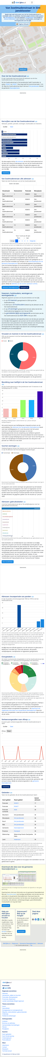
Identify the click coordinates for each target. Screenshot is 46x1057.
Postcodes (5, 997)
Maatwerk (5, 1049)
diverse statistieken (10, 19)
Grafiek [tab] (5, 127)
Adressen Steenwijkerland (10, 287)
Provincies (5, 999)
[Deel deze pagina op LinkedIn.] (38, 919)
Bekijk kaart (23, 69)
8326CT (15, 84)
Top (31, 945)
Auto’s (4, 1006)
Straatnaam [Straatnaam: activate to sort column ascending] (6, 191)
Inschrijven (21, 931)
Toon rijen (23, 238)
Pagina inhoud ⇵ (23, 24)
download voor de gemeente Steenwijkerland (25, 427)
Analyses (5, 1021)
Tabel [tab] (11, 127)
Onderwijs (5, 1014)
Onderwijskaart (6, 1038)
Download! (6, 905)
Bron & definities (8, 562)
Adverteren (5, 1045)
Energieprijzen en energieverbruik (12, 1010)
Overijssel (17, 831)
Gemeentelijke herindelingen (11, 1025)
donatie (4, 931)
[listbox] (9, 731)
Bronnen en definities (8, 1023)
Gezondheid (5, 1008)
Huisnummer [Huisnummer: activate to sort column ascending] (18, 191)
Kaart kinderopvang (8, 1036)
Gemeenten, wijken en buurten (11, 995)
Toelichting (6, 173)
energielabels (29, 17)
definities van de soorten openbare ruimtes (24, 284)
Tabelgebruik (24, 287)
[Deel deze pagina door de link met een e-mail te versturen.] (33, 919)
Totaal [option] (9, 731)
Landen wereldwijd (8, 1001)
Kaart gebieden (6, 1034)
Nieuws (4, 1027)
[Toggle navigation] (32, 2)
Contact (4, 1047)
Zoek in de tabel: (23, 183)
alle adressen (19, 161)
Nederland (17, 839)
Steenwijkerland (14, 88)
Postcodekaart (6, 1040)
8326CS (8, 84)
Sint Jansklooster (34, 86)
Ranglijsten (5, 1029)
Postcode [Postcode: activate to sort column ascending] (28, 191)
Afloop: (4, 731)
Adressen (5, 993)
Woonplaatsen (13, 997)
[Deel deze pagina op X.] (44, 919)
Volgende (32, 241)
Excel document (11, 894)
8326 (15, 810)
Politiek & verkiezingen (9, 1016)
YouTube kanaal (7, 1051)
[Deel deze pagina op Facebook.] (36, 919)
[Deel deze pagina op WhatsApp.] (41, 919)
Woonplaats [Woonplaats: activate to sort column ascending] (38, 191)
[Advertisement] (23, 106)
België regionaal (19, 1001)
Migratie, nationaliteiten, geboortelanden (14, 1012)
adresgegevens (9, 17)
